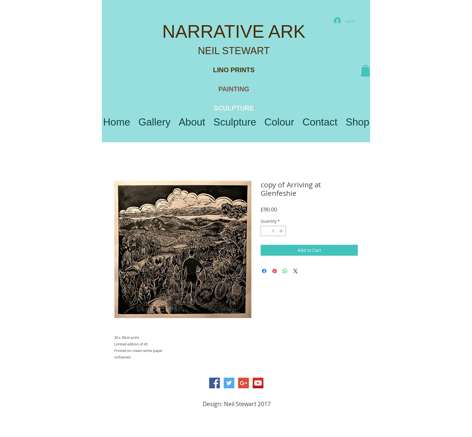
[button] (365, 71)
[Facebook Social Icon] (214, 383)
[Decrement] (264, 231)
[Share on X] (295, 271)
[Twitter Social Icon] (229, 383)
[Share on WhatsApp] (285, 271)
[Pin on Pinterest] (274, 271)
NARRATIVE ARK (233, 31)
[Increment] (281, 231)
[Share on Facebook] (264, 271)
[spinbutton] (273, 231)
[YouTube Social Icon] (258, 383)
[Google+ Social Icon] (243, 383)
